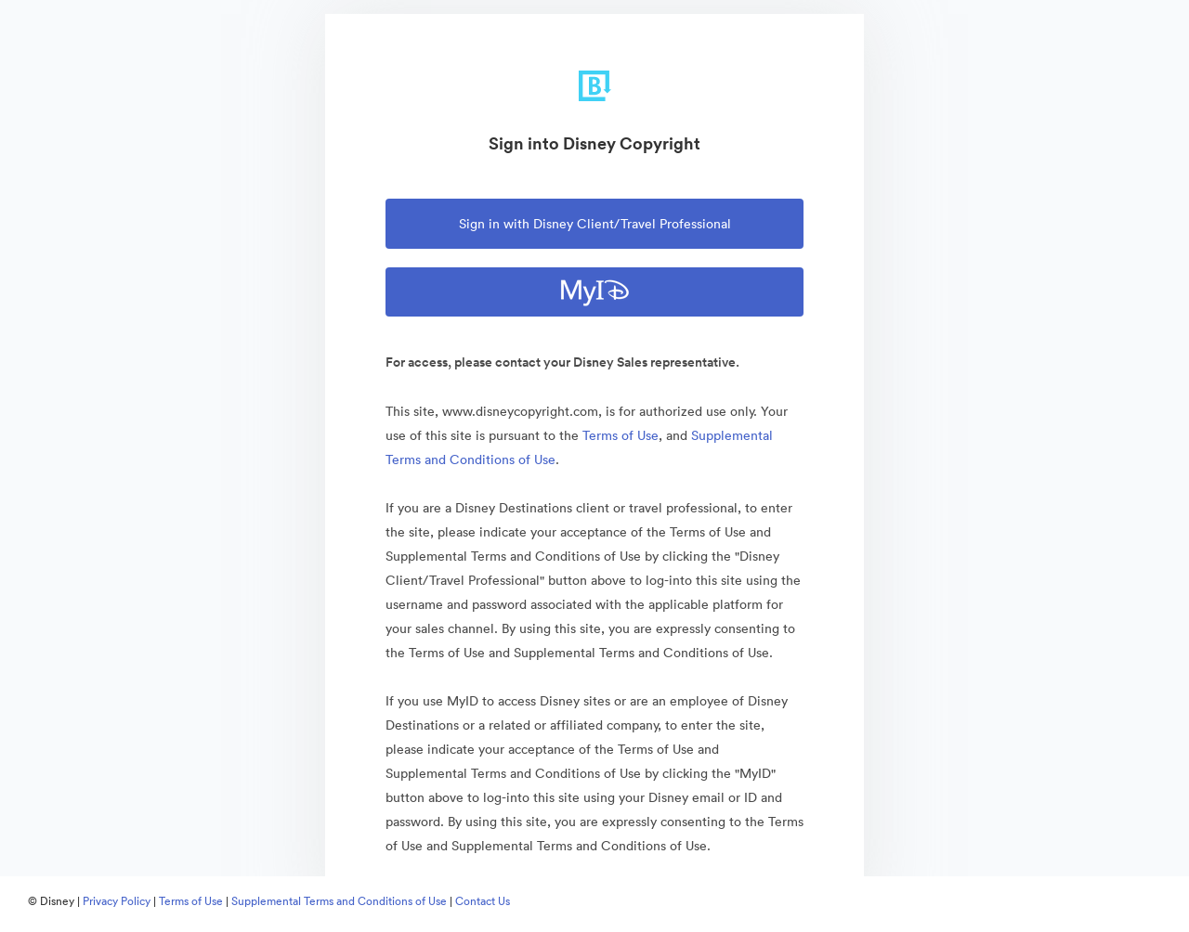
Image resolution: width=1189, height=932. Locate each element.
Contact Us (482, 901)
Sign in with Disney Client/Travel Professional (595, 223)
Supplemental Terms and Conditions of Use (339, 901)
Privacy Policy (116, 901)
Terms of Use (620, 435)
